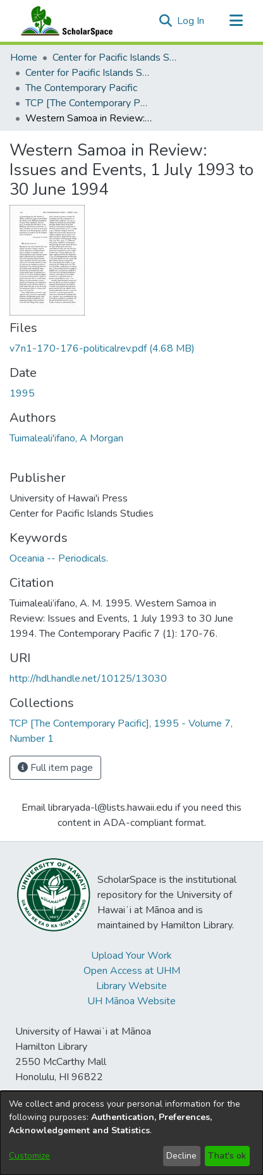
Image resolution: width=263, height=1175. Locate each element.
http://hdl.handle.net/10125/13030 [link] (88, 679)
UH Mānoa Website (131, 1001)
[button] (165, 20)
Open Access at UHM (131, 971)
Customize (29, 1156)
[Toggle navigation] (236, 21)
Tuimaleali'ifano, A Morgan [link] (66, 438)
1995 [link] (22, 393)
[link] (102, 348)
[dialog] (131, 1133)
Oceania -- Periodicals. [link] (58, 558)
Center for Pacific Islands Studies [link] (115, 58)
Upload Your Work (131, 956)
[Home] (63, 21)
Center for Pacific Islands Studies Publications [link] (88, 73)
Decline (181, 1156)
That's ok (227, 1156)
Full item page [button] (55, 768)
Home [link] (23, 58)
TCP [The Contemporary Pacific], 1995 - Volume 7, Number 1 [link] (88, 103)
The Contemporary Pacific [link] (81, 88)
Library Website (131, 986)
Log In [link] (191, 21)
